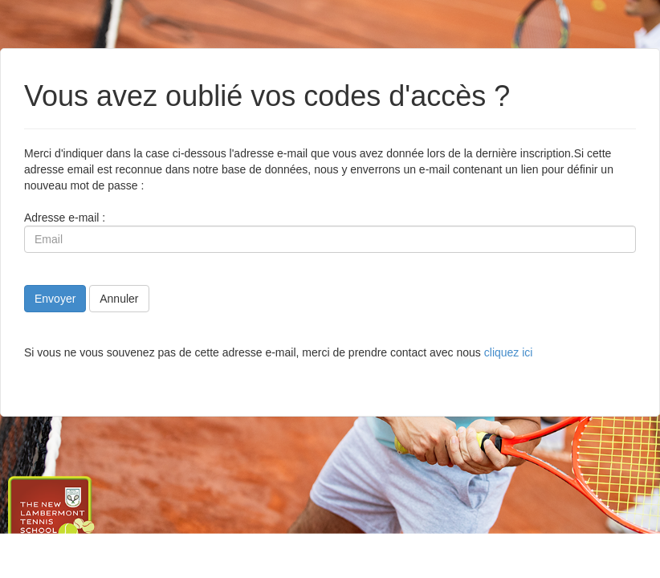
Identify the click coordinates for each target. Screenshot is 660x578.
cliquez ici (508, 352)
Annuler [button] (119, 298)
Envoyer (55, 298)
